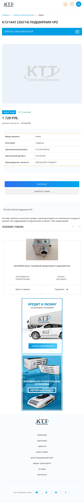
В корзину (42, 184)
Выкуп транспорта (42, 463)
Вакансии (42, 435)
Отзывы (42, 469)
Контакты (42, 474)
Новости (42, 446)
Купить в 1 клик (42, 191)
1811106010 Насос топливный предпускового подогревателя (42, 266)
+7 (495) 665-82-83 (52, 5)
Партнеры (42, 440)
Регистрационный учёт (42, 458)
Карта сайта (42, 452)
